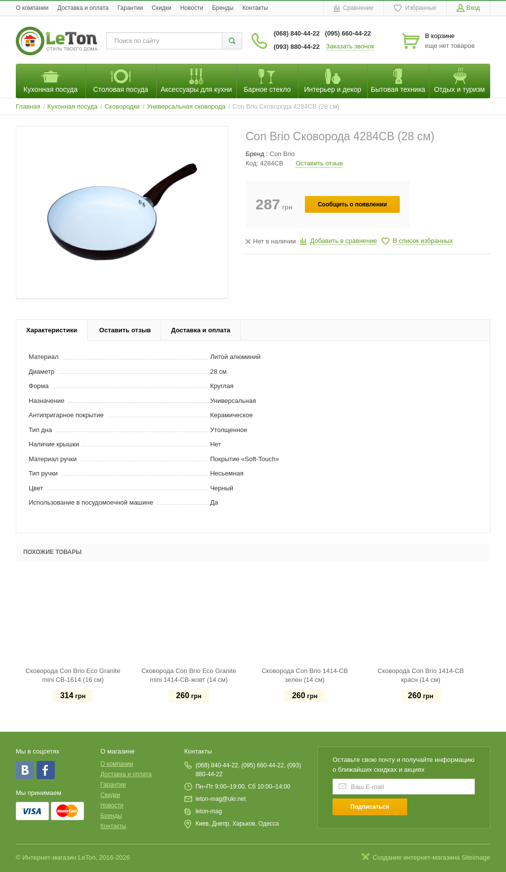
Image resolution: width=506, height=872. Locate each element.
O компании (32, 7)
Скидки (161, 7)
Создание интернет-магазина (416, 857)
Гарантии (130, 7)
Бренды (222, 7)
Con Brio (282, 154)
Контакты (255, 7)
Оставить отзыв (318, 163)
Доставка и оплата (83, 7)
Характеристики (51, 330)
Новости (191, 7)
